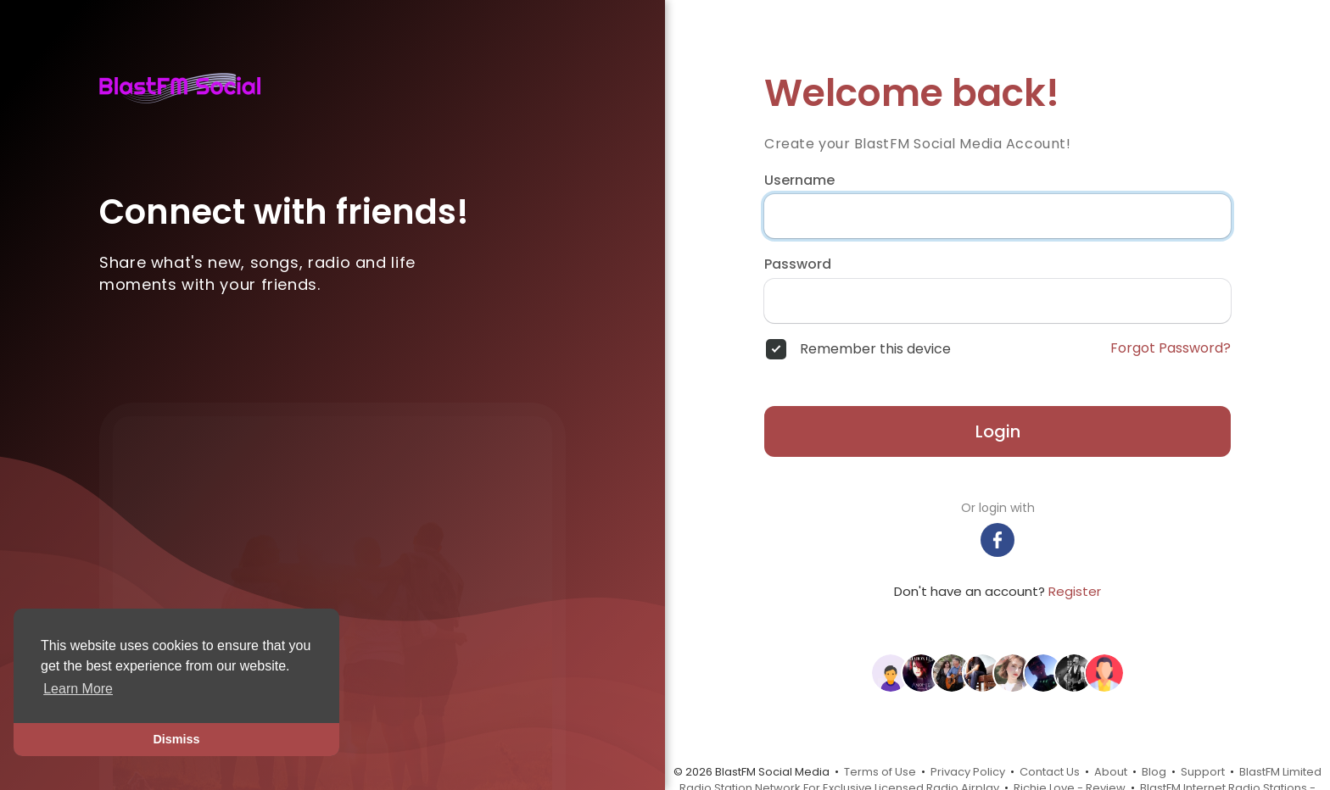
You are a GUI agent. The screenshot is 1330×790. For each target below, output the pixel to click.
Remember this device (875, 349)
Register (1074, 591)
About (1110, 772)
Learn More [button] (78, 689)
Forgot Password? (1170, 348)
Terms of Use (880, 772)
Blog (1154, 772)
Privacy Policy (967, 772)
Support (1203, 772)
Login (997, 431)
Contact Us (1050, 772)
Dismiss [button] (176, 739)
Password (797, 264)
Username (799, 180)
